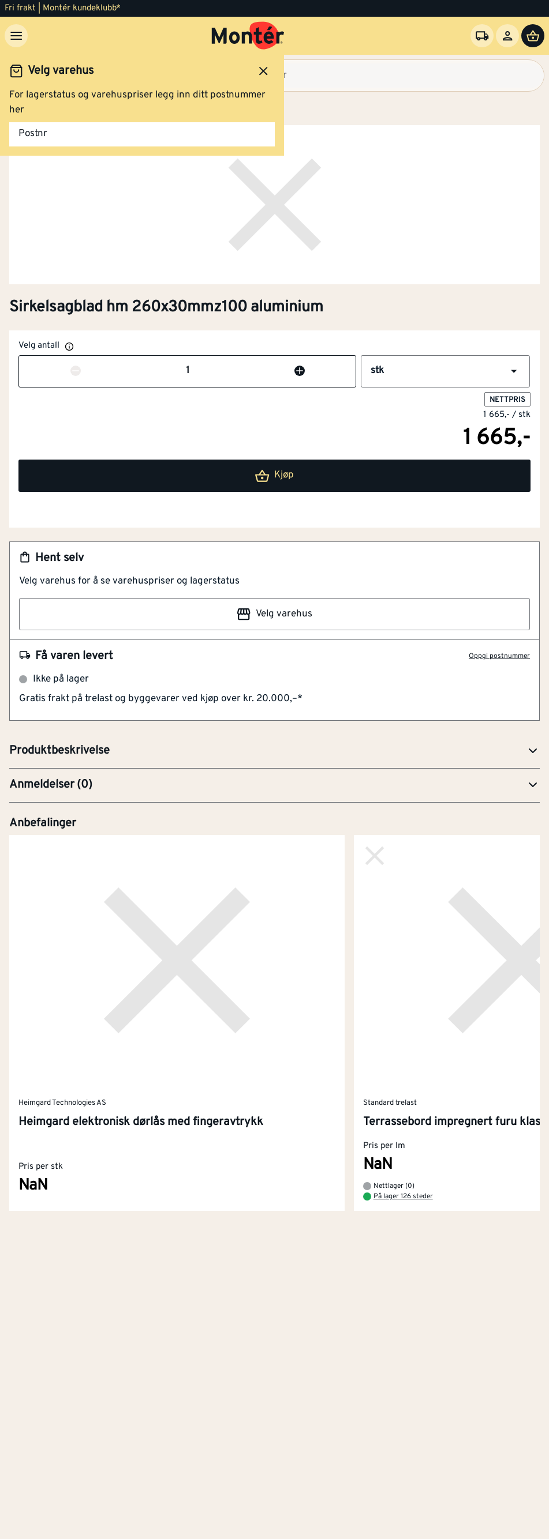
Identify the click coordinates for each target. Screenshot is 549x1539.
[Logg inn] (507, 35)
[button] (445, 371)
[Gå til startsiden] (248, 35)
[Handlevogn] (532, 35)
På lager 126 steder (403, 1197)
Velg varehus (274, 614)
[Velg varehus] (482, 35)
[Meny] (16, 35)
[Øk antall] (299, 371)
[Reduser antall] (75, 371)
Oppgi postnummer (499, 656)
